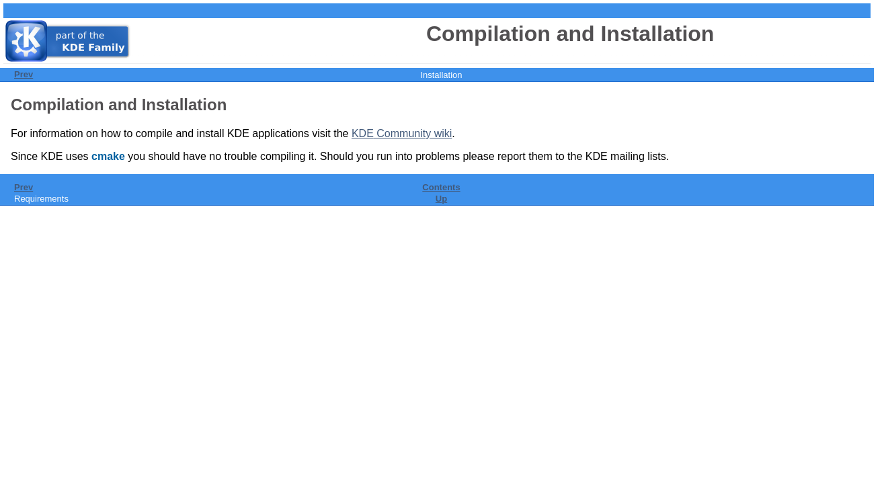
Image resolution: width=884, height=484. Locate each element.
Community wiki (402, 133)
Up (441, 199)
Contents (441, 187)
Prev (23, 74)
